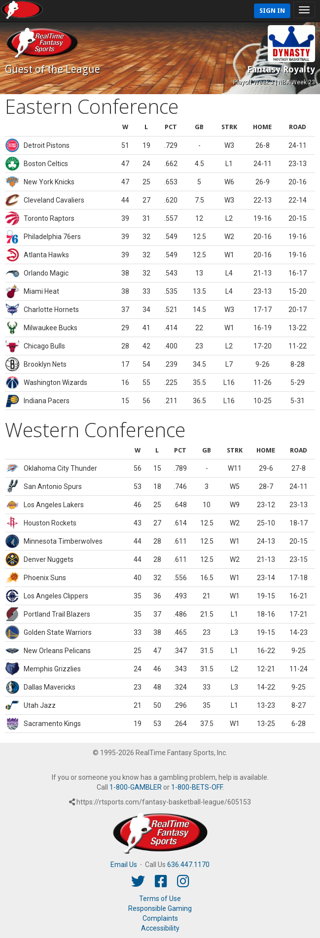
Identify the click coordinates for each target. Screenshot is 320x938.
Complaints (160, 918)
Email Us (123, 865)
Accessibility (160, 928)
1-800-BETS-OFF (196, 787)
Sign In (272, 10)
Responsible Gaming (160, 908)
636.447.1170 (188, 865)
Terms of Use (160, 899)
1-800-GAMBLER (135, 787)
